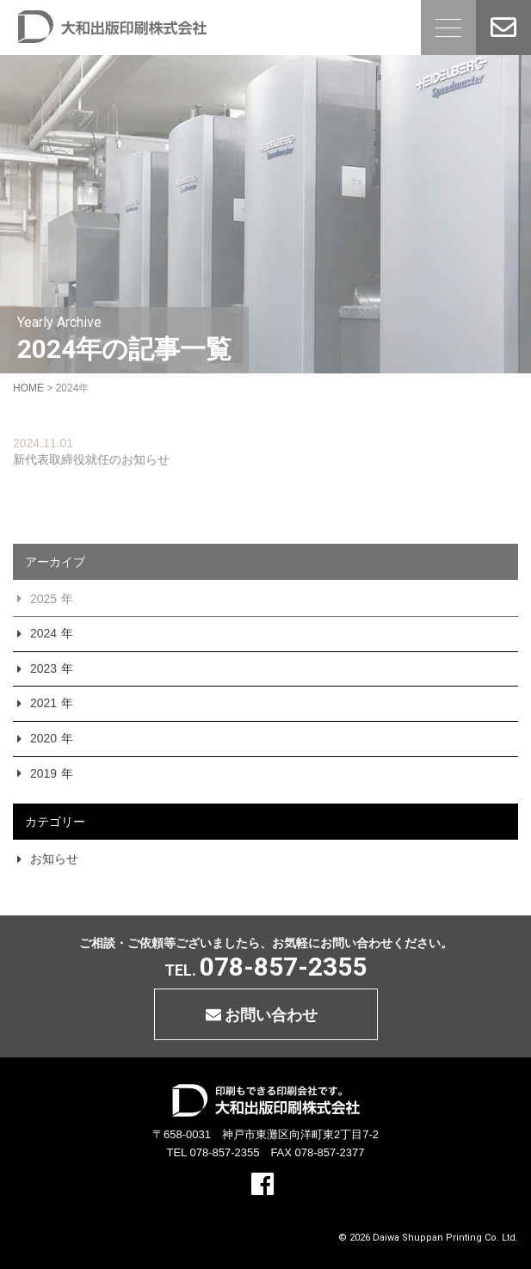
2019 (43, 773)
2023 (43, 668)
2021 (43, 703)
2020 (43, 738)
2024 (43, 633)
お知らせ (54, 859)
